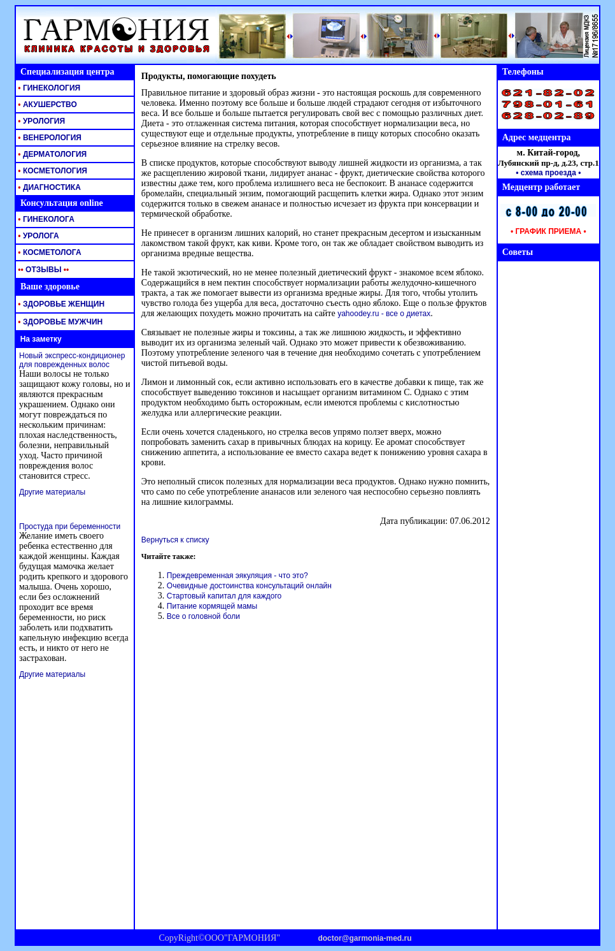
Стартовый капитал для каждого (224, 596)
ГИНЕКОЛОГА (45, 219)
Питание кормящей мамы (212, 606)
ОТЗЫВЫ (42, 269)
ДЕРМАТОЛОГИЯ (51, 154)
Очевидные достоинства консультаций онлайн (249, 585)
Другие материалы (52, 492)
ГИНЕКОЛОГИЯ (48, 87)
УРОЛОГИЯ (40, 121)
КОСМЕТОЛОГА (48, 252)
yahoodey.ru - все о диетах (383, 313)
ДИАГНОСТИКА (48, 187)
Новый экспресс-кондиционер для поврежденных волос (72, 360)
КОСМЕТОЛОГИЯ (51, 170)
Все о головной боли (203, 616)
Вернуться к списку (175, 539)
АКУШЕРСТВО (46, 104)
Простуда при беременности (69, 526)
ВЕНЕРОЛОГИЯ (48, 137)
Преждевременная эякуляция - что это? (237, 575)
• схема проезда (546, 172)
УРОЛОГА (37, 235)
